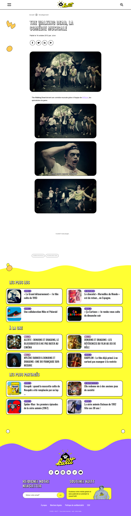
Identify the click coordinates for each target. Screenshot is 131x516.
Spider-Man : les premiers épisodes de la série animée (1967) (41, 406)
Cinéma (27, 336)
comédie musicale (38, 255)
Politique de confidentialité (74, 505)
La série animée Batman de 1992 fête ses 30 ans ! (100, 406)
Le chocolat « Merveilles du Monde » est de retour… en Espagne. (102, 296)
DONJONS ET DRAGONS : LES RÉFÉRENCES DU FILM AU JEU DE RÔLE (100, 343)
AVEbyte (85, 98)
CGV (88, 505)
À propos (44, 505)
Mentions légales (56, 505)
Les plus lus (89, 291)
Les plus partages (91, 383)
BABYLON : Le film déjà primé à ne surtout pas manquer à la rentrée (101, 359)
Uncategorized (43, 15)
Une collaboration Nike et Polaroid (40, 312)
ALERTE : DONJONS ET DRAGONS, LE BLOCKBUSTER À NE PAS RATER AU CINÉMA (41, 343)
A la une (27, 291)
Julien (53, 36)
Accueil (31, 15)
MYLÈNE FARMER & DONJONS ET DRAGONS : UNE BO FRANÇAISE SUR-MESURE (42, 361)
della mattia (78, 511)
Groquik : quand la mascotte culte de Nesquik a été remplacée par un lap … (42, 390)
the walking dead (52, 255)
